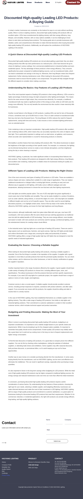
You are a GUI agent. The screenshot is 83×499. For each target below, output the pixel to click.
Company (68, 420)
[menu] (40, 2)
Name (48, 420)
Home (29, 2)
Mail (48, 430)
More (48, 2)
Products (38, 2)
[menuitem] (29, 2)
